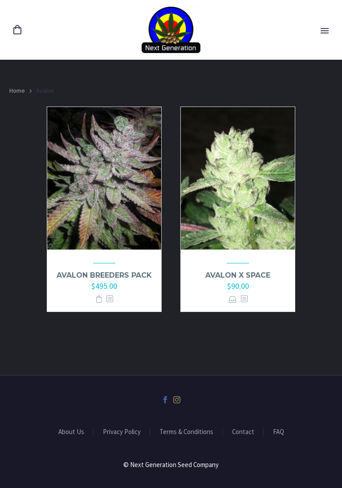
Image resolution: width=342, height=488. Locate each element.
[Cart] (17, 30)
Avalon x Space (237, 275)
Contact (243, 432)
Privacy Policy (122, 432)
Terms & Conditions (186, 432)
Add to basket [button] (98, 299)
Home (17, 90)
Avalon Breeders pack (104, 275)
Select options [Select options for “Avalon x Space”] (232, 299)
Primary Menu (325, 30)
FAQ (278, 432)
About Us (71, 432)
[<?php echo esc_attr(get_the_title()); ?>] (109, 299)
